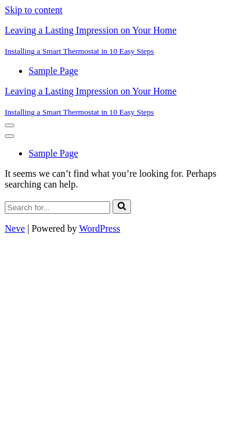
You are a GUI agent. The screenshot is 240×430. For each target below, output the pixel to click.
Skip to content (34, 10)
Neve (15, 228)
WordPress (99, 228)
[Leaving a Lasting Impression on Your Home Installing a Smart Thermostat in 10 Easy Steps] (120, 40)
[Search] (57, 207)
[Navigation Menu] (9, 125)
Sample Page (53, 71)
